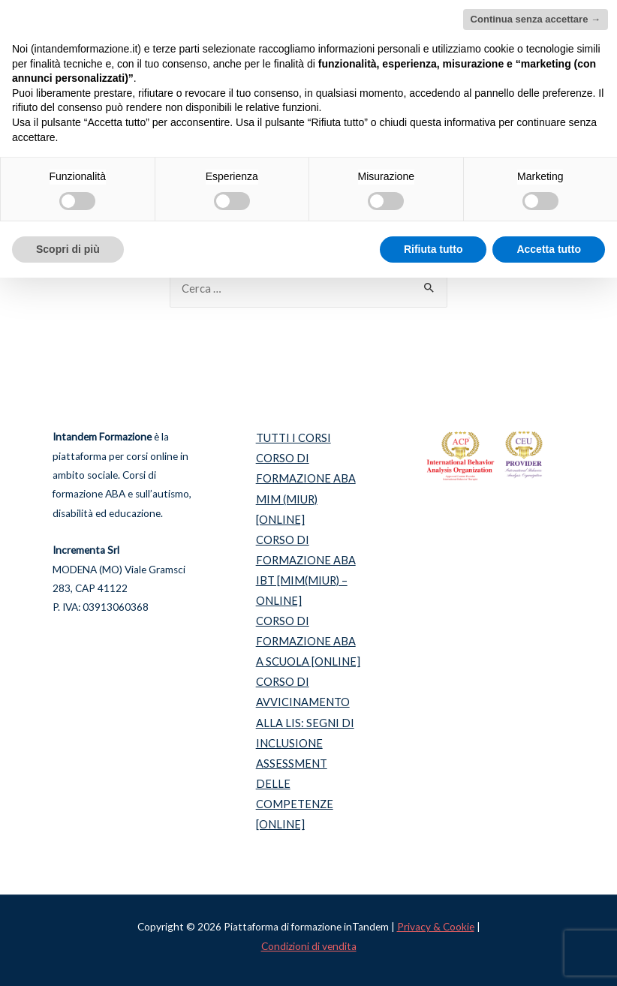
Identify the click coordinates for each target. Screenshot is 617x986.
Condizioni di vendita (309, 946)
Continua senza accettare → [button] (535, 19)
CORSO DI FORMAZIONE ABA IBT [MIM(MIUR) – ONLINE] (306, 570)
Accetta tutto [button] (548, 249)
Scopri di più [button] (68, 249)
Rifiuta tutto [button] (433, 249)
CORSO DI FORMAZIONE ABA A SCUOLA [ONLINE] (308, 641)
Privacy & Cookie (435, 927)
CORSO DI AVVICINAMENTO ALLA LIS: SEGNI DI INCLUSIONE (305, 712)
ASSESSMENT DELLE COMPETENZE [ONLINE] (294, 794)
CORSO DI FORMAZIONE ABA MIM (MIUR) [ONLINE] (306, 488)
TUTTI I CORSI (293, 437)
